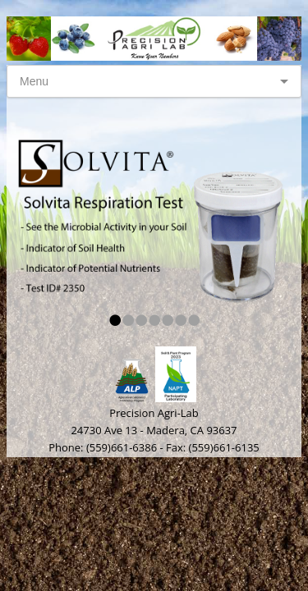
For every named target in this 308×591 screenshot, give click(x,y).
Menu (34, 81)
